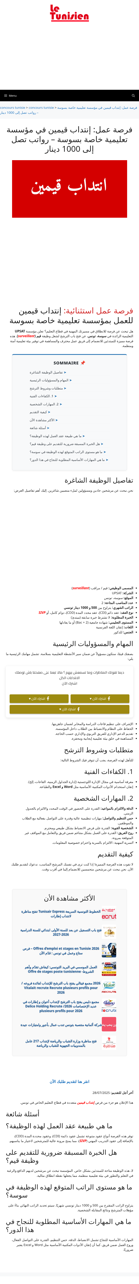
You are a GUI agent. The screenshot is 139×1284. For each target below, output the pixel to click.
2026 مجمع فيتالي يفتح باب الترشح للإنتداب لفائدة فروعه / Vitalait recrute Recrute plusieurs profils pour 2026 (60, 988)
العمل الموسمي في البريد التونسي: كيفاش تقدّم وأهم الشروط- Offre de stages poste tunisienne (61, 969)
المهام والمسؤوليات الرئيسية (49, 380)
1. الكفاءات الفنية (41, 396)
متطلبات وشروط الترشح (46, 388)
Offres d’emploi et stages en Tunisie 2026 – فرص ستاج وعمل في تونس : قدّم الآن (61, 950)
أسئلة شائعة (38, 428)
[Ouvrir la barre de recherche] (133, 95)
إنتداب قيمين (85, 1102)
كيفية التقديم (38, 412)
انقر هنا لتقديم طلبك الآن (69, 1081)
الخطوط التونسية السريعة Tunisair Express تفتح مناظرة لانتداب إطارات (61, 913)
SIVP (42, 612)
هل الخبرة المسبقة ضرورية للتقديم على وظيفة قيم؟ (65, 444)
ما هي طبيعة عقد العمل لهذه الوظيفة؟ (55, 436)
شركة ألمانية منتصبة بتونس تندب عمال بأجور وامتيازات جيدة (61, 1025)
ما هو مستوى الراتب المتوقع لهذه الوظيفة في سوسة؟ (66, 452)
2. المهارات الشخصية (44, 404)
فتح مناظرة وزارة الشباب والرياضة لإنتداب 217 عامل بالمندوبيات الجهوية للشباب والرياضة (60, 1043)
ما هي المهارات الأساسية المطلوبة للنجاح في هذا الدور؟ (67, 459)
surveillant (26, 336)
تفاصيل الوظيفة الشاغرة (46, 372)
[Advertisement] (69, 58)
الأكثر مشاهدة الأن (42, 420)
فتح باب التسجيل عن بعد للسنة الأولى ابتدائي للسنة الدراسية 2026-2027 (61, 932)
